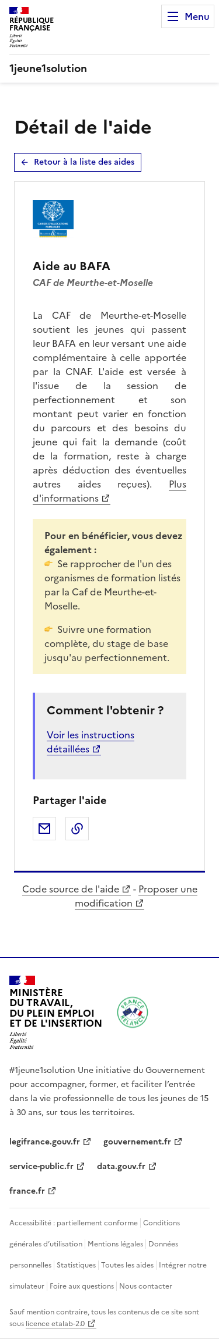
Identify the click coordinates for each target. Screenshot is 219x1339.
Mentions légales (115, 1244)
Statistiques (76, 1265)
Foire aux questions (82, 1286)
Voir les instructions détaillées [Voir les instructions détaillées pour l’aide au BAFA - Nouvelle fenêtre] (90, 742)
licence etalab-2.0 (55, 1323)
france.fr (27, 1191)
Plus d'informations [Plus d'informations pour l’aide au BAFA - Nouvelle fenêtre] (109, 491)
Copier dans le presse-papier (77, 828)
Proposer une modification (136, 896)
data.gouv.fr (121, 1166)
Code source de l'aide (70, 889)
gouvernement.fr (137, 1142)
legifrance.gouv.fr (44, 1142)
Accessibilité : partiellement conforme (73, 1223)
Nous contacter (145, 1286)
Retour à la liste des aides (84, 162)
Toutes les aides (127, 1265)
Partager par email (44, 828)
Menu (197, 16)
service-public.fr (41, 1166)
